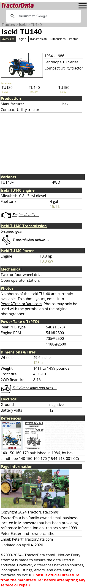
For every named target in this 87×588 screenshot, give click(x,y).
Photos (73, 39)
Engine (21, 39)
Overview (8, 39)
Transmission (38, 39)
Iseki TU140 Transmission (24, 225)
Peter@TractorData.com (21, 303)
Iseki (23, 25)
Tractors (8, 25)
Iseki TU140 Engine (18, 190)
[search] (43, 16)
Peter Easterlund (15, 533)
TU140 (36, 25)
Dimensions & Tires (18, 352)
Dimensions (57, 39)
